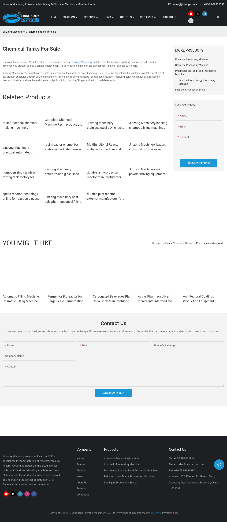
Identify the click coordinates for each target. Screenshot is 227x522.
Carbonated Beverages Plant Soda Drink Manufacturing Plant (112, 299)
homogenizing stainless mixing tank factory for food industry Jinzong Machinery (19, 175)
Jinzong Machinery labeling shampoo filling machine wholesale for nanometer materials (148, 125)
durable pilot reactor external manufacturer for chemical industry (104, 196)
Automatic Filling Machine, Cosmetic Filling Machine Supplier (21, 299)
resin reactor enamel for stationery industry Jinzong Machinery (64, 147)
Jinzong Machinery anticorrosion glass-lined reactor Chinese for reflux (62, 171)
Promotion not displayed (209, 243)
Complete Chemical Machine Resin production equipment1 (63, 122)
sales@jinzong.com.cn (183, 4)
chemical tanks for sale (42, 31)
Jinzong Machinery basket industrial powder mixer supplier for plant (147, 147)
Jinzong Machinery (14, 31)
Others (188, 243)
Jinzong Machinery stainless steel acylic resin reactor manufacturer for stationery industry (105, 125)
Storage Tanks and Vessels (167, 243)
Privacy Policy (170, 513)
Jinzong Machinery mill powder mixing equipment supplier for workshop (147, 171)
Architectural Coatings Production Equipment (198, 299)
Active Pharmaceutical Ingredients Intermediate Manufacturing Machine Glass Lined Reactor (155, 299)
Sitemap (156, 513)
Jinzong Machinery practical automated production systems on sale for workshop (22, 150)
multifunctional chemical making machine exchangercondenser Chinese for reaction (20, 125)
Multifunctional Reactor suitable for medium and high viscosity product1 (104, 147)
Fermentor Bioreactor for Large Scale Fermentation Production (65, 299)
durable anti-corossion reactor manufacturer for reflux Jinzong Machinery (104, 175)
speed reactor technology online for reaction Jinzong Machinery (21, 196)
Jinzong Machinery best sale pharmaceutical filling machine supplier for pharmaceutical (63, 199)
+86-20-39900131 (212, 4)
